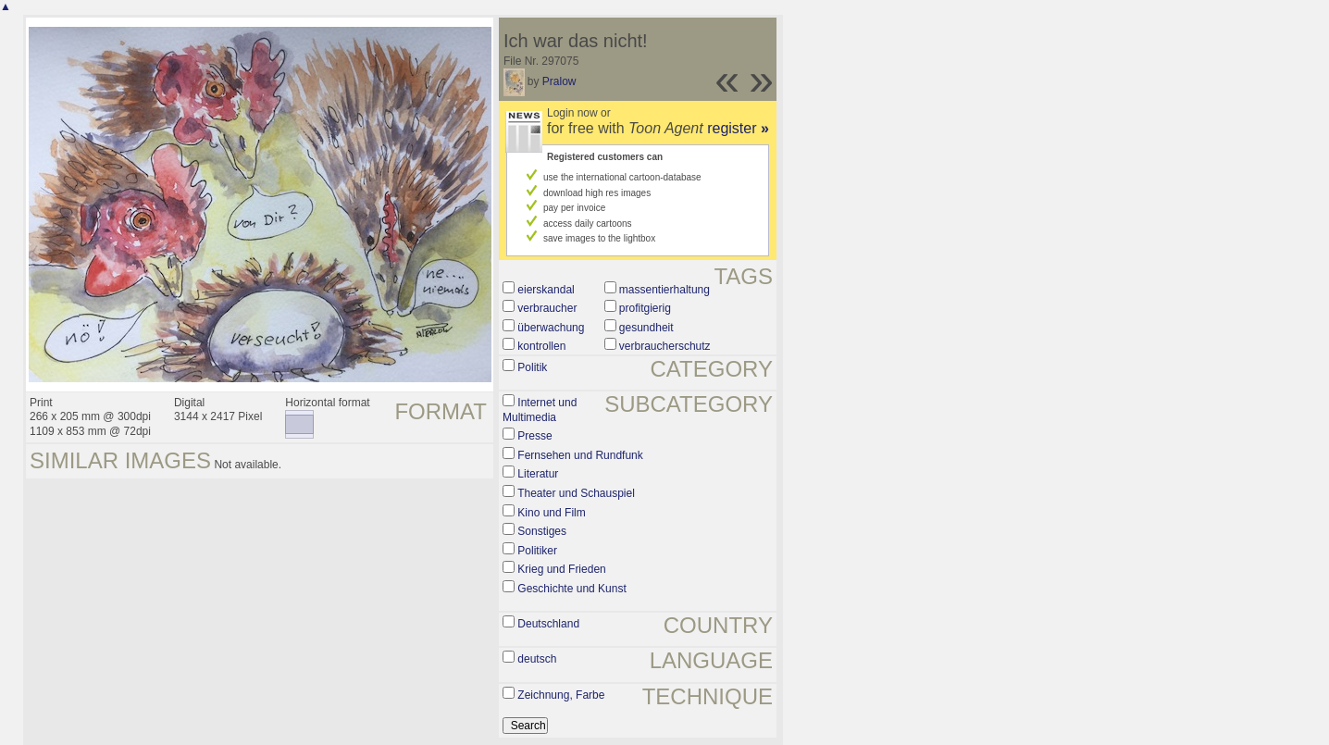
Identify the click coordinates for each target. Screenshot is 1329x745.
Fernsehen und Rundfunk (579, 455)
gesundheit (646, 327)
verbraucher (547, 308)
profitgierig (645, 308)
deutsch (536, 658)
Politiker (537, 550)
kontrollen (541, 346)
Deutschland (548, 623)
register (738, 128)
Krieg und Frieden (561, 569)
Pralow (559, 81)
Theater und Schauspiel (576, 493)
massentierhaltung (664, 289)
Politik (532, 367)
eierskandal (545, 289)
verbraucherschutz (665, 346)
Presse (534, 435)
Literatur (537, 473)
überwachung (550, 327)
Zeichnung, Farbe (560, 695)
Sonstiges (541, 531)
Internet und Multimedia (540, 410)
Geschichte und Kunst (571, 588)
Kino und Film (551, 512)
